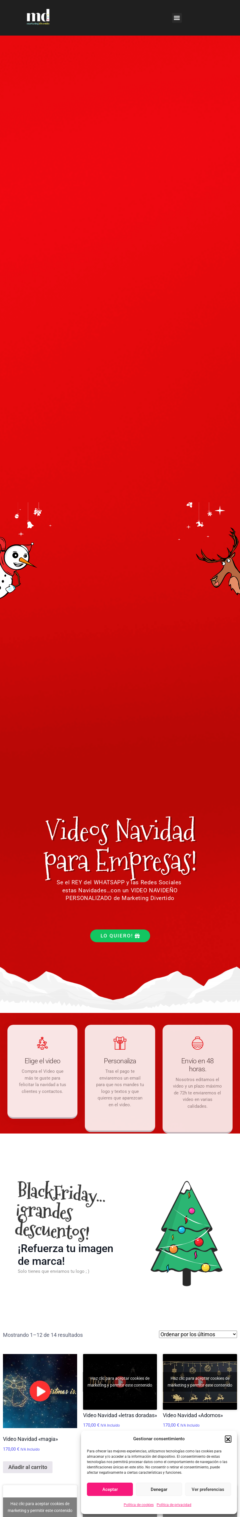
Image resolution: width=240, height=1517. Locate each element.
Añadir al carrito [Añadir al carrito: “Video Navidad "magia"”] (27, 1467)
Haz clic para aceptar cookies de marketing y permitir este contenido (120, 1381)
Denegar (159, 1489)
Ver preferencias (208, 1489)
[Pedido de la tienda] (198, 1334)
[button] (228, 1439)
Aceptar (110, 1489)
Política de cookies (139, 1505)
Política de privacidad (174, 1505)
